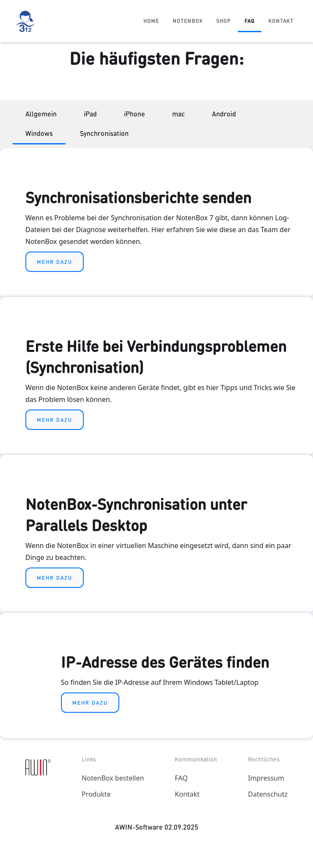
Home (151, 20)
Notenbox (188, 20)
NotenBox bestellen (113, 778)
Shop (223, 20)
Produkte (96, 794)
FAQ (249, 20)
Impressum (266, 778)
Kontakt (281, 20)
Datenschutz (268, 794)
